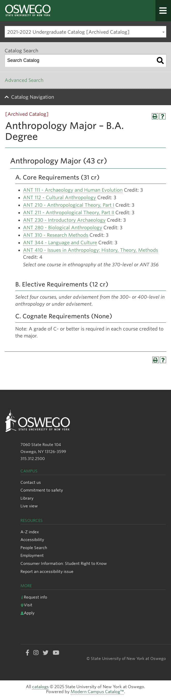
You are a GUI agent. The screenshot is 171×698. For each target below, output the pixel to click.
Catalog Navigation (32, 97)
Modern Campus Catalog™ (97, 691)
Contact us (30, 482)
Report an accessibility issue (46, 571)
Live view (29, 505)
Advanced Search (24, 80)
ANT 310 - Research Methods (55, 235)
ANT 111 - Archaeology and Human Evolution (73, 190)
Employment (32, 555)
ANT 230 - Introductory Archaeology (64, 220)
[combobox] (85, 32)
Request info (33, 597)
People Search (33, 547)
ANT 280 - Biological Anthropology (62, 227)
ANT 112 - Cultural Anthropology (59, 197)
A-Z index (29, 531)
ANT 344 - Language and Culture (60, 242)
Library (26, 498)
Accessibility (32, 539)
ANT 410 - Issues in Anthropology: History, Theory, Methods (90, 250)
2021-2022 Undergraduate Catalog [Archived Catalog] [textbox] (68, 32)
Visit (26, 604)
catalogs (40, 686)
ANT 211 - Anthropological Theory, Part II (68, 212)
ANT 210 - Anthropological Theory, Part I (68, 205)
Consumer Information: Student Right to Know (63, 563)
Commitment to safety (41, 490)
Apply (27, 612)
